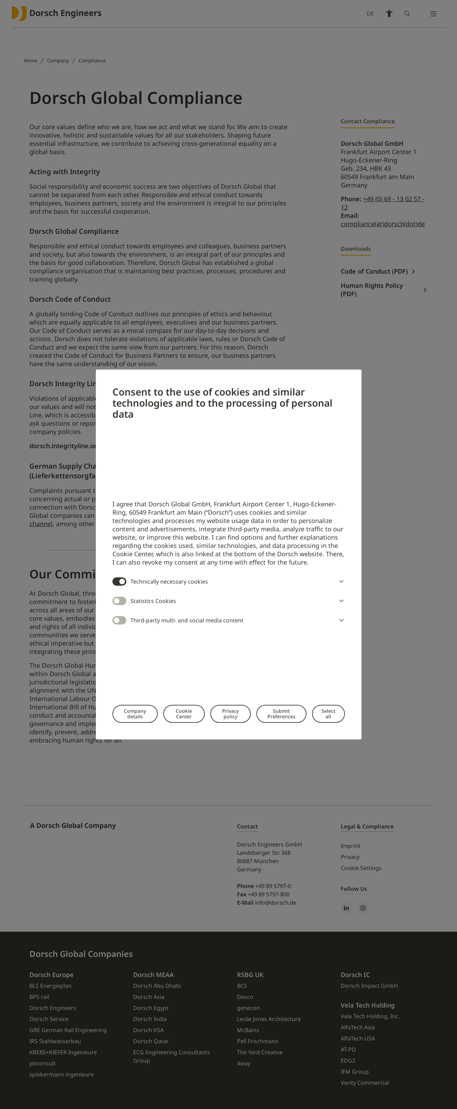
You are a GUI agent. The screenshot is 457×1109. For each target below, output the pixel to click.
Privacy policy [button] (230, 714)
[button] (340, 581)
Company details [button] (135, 714)
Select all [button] (328, 714)
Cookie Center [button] (184, 714)
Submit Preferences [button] (281, 714)
